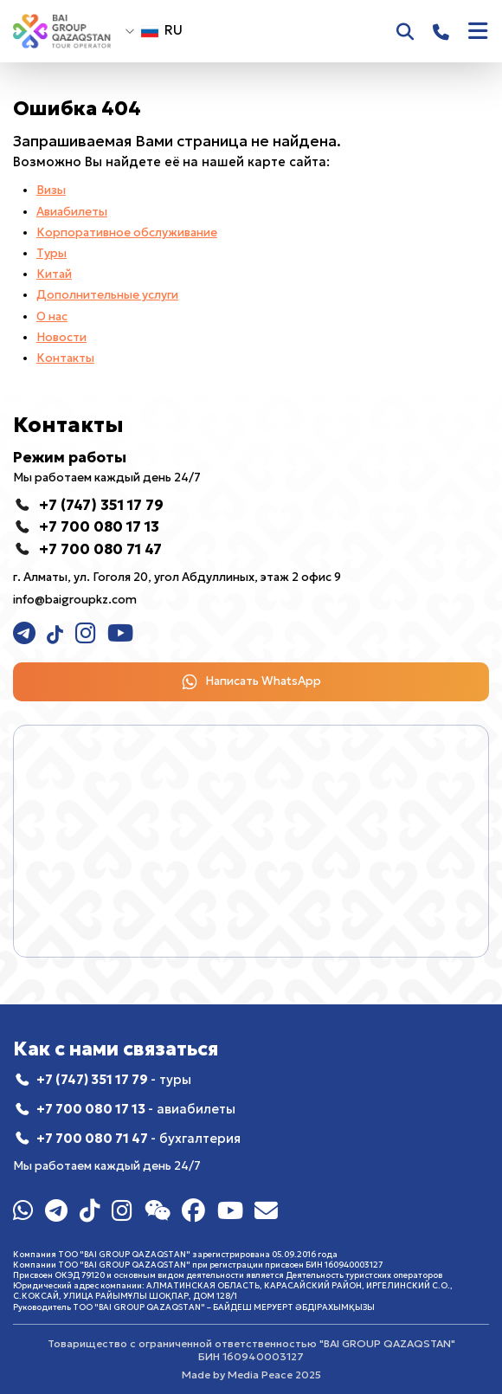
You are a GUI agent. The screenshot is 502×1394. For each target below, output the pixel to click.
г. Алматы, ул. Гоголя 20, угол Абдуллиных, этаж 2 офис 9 (177, 577)
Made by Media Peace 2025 (251, 1375)
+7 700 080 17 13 (135, 1109)
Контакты (65, 358)
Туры (51, 253)
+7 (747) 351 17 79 (113, 1080)
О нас (52, 316)
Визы (51, 190)
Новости (61, 337)
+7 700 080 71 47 (138, 1139)
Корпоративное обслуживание (126, 232)
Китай (54, 274)
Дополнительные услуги (107, 294)
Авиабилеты (71, 211)
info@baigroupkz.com (75, 599)
